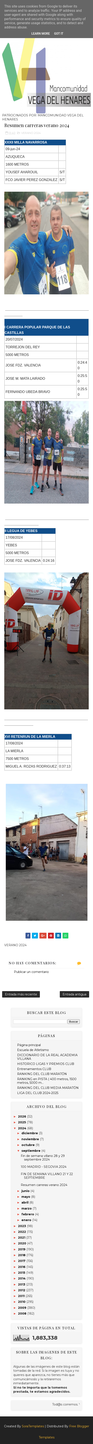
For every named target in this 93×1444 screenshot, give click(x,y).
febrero (28, 1214)
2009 (22, 1308)
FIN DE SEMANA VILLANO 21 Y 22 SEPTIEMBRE (47, 1176)
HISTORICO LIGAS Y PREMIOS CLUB (45, 1064)
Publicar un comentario (31, 972)
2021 (22, 1237)
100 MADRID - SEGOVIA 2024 (43, 1167)
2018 (22, 1255)
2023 (22, 1226)
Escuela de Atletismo (33, 1050)
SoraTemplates (33, 1426)
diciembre (30, 1133)
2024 (22, 1128)
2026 (22, 1116)
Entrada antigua (74, 994)
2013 (22, 1284)
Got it (58, 33)
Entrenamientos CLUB (34, 1069)
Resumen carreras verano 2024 (44, 1185)
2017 (22, 1261)
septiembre (31, 1151)
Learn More (40, 33)
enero (26, 1220)
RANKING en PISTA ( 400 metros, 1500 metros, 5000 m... (46, 1081)
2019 (22, 1249)
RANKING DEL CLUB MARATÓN (42, 1074)
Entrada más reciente (21, 994)
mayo (26, 1197)
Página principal (29, 1045)
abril (25, 1202)
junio (25, 1191)
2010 (22, 1302)
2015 (22, 1273)
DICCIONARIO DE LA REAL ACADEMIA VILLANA (47, 1057)
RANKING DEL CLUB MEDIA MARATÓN (48, 1088)
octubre (28, 1145)
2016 (22, 1267)
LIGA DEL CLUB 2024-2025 (37, 1093)
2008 (22, 1313)
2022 (22, 1232)
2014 (22, 1278)
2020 (22, 1243)
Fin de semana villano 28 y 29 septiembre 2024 (43, 1157)
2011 (22, 1296)
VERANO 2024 (31, 133)
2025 (22, 1122)
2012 (22, 1290)
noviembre (30, 1139)
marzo (27, 1208)
